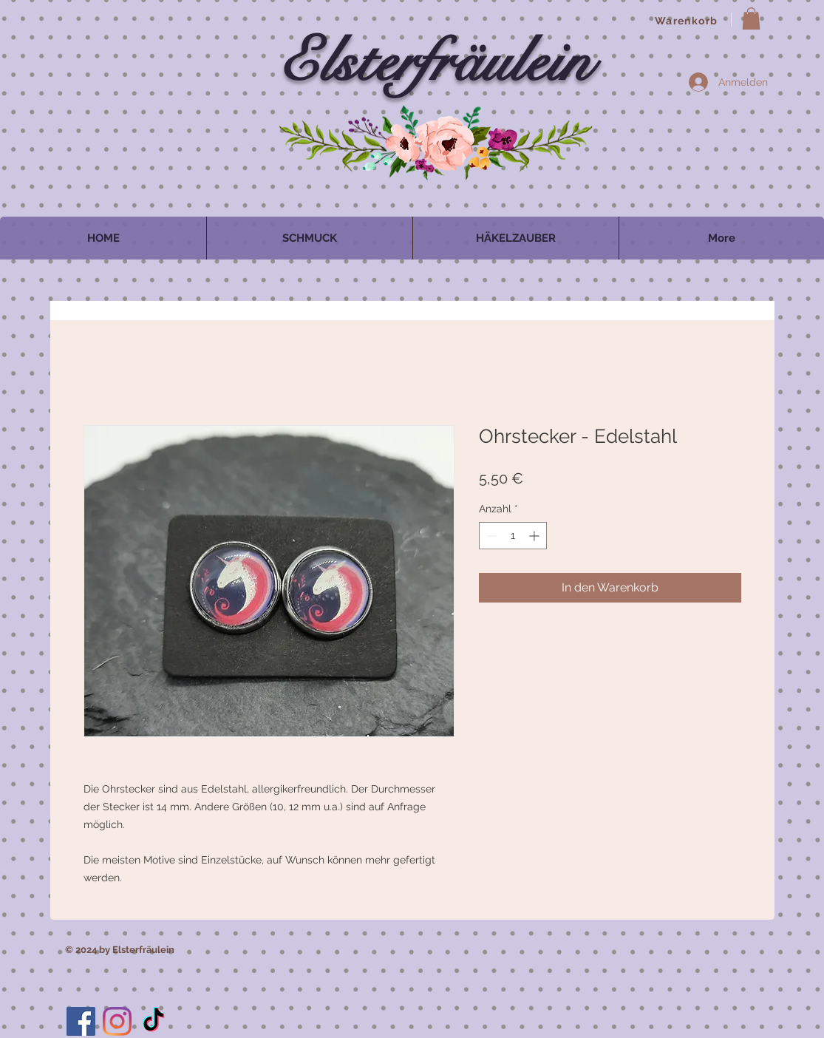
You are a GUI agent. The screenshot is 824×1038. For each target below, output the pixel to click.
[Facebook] (81, 1021)
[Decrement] (490, 536)
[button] (751, 18)
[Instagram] (117, 1021)
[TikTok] (153, 1021)
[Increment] (535, 536)
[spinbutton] (513, 536)
